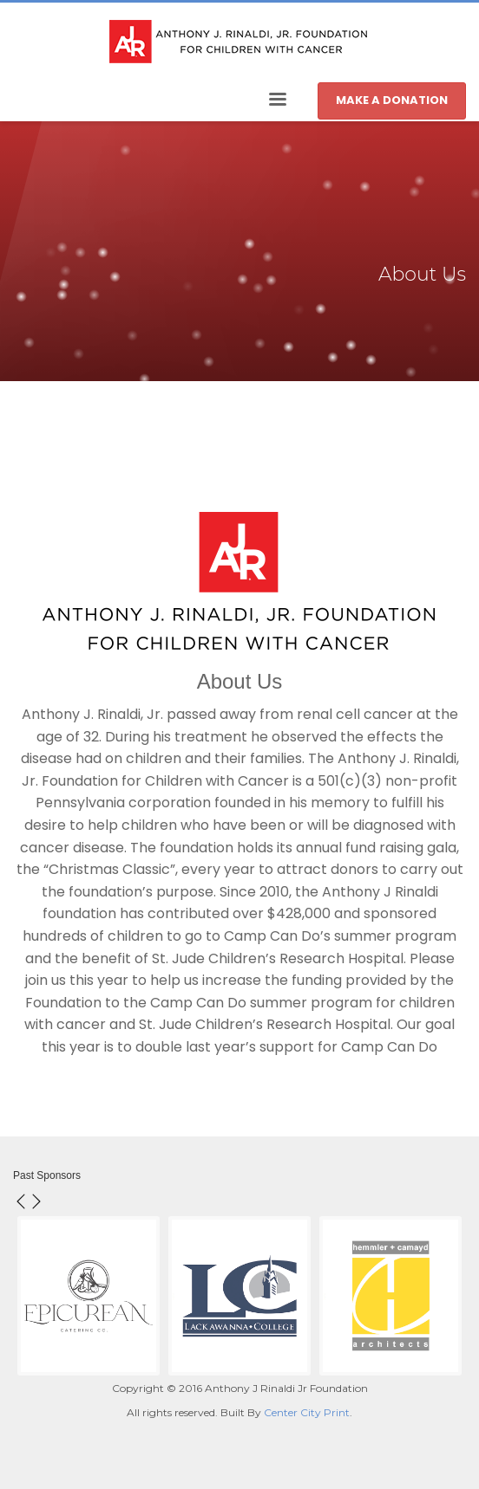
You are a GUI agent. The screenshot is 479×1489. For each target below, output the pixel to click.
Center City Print (307, 1412)
